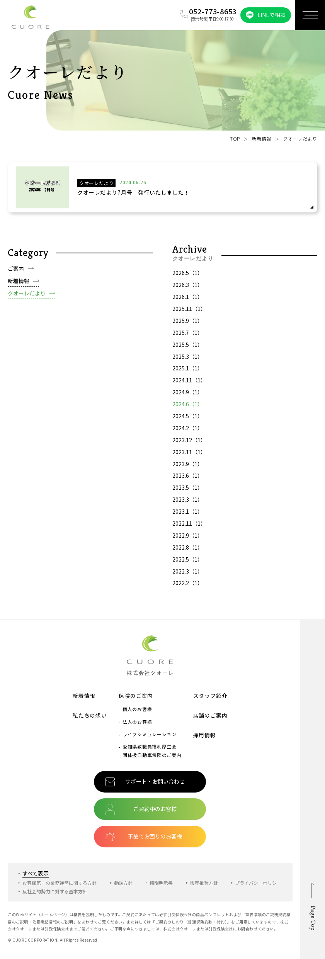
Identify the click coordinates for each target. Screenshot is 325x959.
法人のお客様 (137, 721)
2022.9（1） (187, 539)
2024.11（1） (189, 383)
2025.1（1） (187, 371)
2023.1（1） (187, 515)
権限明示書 (161, 882)
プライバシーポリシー (258, 882)
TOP (235, 138)
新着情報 (261, 138)
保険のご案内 (136, 695)
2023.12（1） (189, 443)
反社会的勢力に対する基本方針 (54, 891)
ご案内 (16, 272)
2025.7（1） (187, 336)
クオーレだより (27, 296)
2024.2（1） (187, 431)
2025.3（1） (187, 360)
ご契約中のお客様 (155, 809)
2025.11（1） (189, 312)
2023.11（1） (189, 455)
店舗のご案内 (210, 715)
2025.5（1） (187, 348)
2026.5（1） (187, 276)
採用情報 (204, 735)
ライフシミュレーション (150, 734)
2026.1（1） (187, 300)
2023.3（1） (187, 503)
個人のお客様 (137, 709)
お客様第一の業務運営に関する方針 (59, 882)
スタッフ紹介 (210, 695)
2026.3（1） (187, 288)
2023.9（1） (187, 467)
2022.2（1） (187, 586)
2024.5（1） (187, 419)
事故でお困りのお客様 (155, 836)
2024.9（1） (187, 395)
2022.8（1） (187, 551)
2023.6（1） (187, 479)
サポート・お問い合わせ (155, 781)
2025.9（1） (187, 324)
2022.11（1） (189, 527)
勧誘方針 (123, 882)
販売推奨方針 (204, 882)
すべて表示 (35, 873)
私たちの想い (90, 715)
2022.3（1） (187, 575)
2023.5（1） (187, 491)
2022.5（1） (187, 563)
